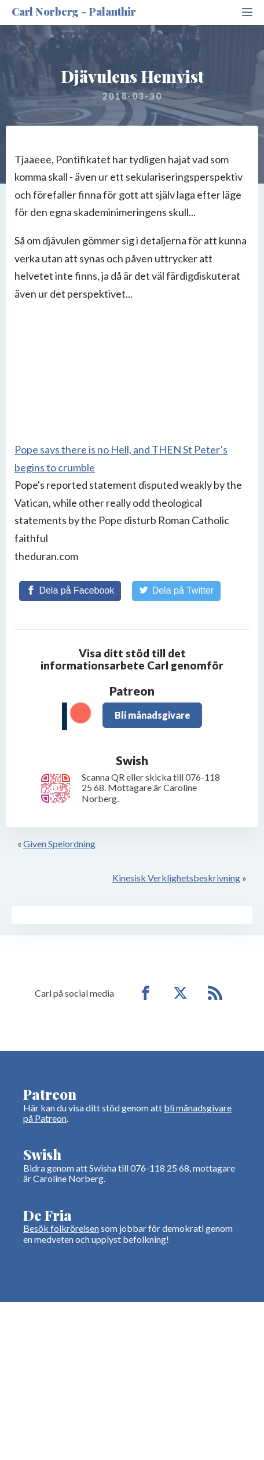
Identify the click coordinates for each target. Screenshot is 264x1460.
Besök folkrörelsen (61, 1228)
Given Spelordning (59, 843)
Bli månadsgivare (152, 714)
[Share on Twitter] (176, 591)
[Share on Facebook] (70, 591)
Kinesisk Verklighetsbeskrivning (176, 877)
